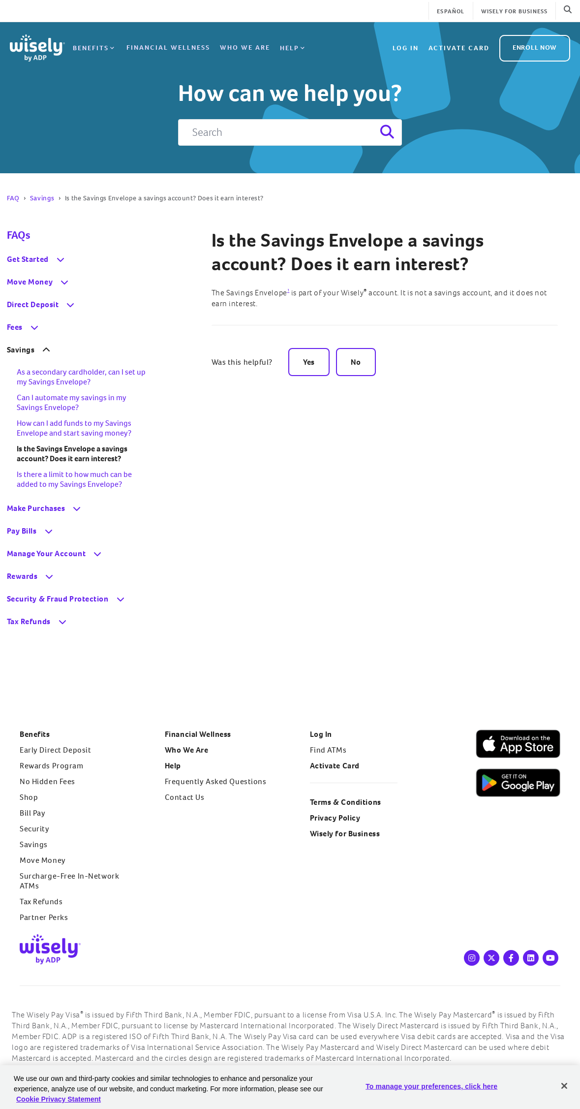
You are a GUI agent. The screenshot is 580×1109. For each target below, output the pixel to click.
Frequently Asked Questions (216, 781)
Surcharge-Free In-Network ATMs (69, 881)
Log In (321, 734)
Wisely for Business (514, 11)
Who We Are (244, 46)
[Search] (290, 132)
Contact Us (185, 797)
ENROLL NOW (535, 45)
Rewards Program (52, 765)
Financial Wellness (168, 46)
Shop (29, 797)
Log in (406, 46)
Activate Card (458, 46)
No (356, 362)
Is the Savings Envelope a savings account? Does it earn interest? (348, 252)
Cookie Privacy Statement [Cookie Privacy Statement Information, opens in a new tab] (58, 1099)
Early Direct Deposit (55, 750)
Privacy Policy (335, 818)
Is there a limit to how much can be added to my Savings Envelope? (74, 479)
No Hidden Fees (47, 781)
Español (450, 11)
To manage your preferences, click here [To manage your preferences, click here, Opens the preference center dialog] (431, 1086)
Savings (42, 198)
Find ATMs (328, 750)
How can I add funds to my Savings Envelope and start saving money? (74, 428)
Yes (309, 362)
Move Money (43, 860)
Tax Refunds (41, 901)
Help (292, 47)
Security (35, 829)
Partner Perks (44, 917)
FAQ (13, 198)
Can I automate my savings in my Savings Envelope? (71, 402)
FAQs (18, 235)
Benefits (94, 47)
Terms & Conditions (345, 802)
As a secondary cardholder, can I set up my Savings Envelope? (81, 377)
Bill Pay (33, 813)
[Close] (564, 1086)
